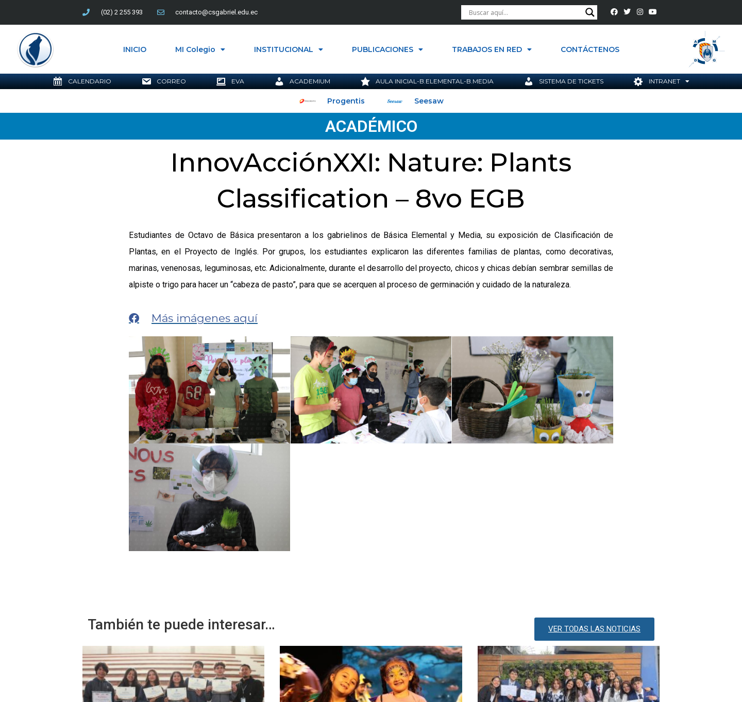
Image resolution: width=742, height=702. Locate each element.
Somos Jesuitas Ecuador (508, 629)
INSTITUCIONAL (288, 49)
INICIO (134, 49)
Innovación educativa (305, 629)
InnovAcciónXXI (235, 629)
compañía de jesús (170, 629)
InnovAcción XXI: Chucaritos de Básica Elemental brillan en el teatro (360, 592)
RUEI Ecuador (436, 629)
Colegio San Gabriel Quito (86, 629)
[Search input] (524, 12)
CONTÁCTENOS (590, 49)
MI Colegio (200, 49)
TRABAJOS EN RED (492, 49)
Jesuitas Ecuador (377, 629)
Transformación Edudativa (602, 629)
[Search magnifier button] (590, 12)
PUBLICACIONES (387, 49)
